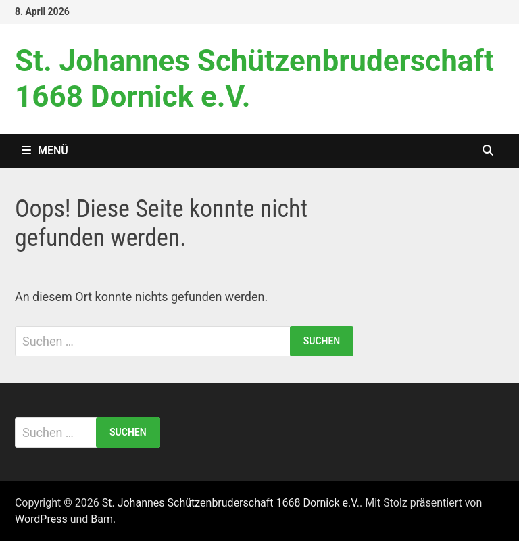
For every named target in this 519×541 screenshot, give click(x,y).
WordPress (41, 519)
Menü (45, 150)
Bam (102, 519)
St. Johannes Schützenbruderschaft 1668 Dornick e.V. (231, 502)
